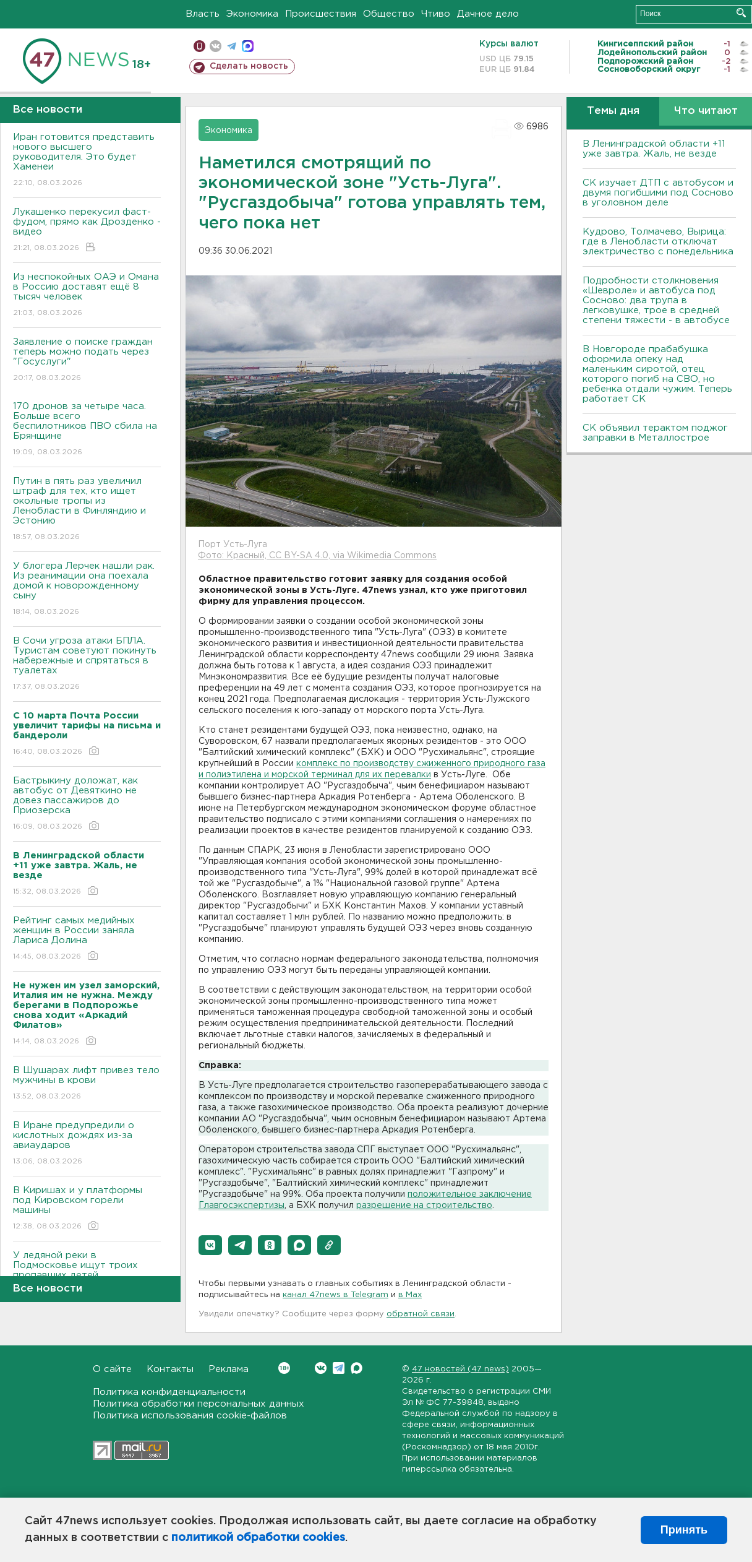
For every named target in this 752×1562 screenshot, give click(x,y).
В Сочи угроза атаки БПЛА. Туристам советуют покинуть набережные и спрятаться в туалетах (87, 664)
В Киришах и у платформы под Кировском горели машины (87, 1209)
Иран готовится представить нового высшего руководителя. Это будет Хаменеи (87, 160)
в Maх (410, 1295)
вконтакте (215, 46)
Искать (741, 12)
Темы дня (613, 111)
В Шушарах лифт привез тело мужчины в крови (87, 1084)
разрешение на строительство (424, 1205)
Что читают (706, 111)
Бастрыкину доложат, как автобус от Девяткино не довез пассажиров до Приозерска (87, 804)
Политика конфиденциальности (169, 1392)
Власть (203, 14)
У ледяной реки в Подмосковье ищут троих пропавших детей (87, 1274)
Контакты (170, 1369)
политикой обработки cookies (258, 1538)
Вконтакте (284, 1368)
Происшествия (320, 14)
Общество (388, 14)
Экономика (252, 14)
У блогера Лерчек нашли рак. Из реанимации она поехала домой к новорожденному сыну (87, 589)
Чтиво (435, 14)
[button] (210, 1245)
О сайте (112, 1369)
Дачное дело (488, 14)
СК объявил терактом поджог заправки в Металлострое (655, 433)
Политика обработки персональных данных (198, 1404)
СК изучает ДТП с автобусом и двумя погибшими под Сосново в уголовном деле (658, 193)
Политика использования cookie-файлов (190, 1416)
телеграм (231, 46)
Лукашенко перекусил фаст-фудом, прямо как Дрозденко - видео (87, 230)
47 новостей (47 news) (460, 1369)
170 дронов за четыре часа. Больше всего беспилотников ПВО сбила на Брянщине (87, 429)
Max (356, 1368)
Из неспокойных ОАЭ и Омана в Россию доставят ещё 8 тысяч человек (87, 295)
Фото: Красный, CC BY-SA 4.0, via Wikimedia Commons (317, 555)
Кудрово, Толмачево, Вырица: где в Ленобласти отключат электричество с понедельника (658, 242)
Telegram (338, 1368)
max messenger (248, 46)
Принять (683, 1530)
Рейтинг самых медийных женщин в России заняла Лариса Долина (87, 939)
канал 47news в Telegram (335, 1295)
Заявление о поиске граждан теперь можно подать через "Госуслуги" (87, 360)
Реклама (228, 1369)
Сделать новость (249, 66)
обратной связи (421, 1314)
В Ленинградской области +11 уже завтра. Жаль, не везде (654, 149)
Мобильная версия (199, 46)
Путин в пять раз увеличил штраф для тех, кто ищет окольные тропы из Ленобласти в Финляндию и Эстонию (87, 509)
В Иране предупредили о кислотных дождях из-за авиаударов (87, 1144)
